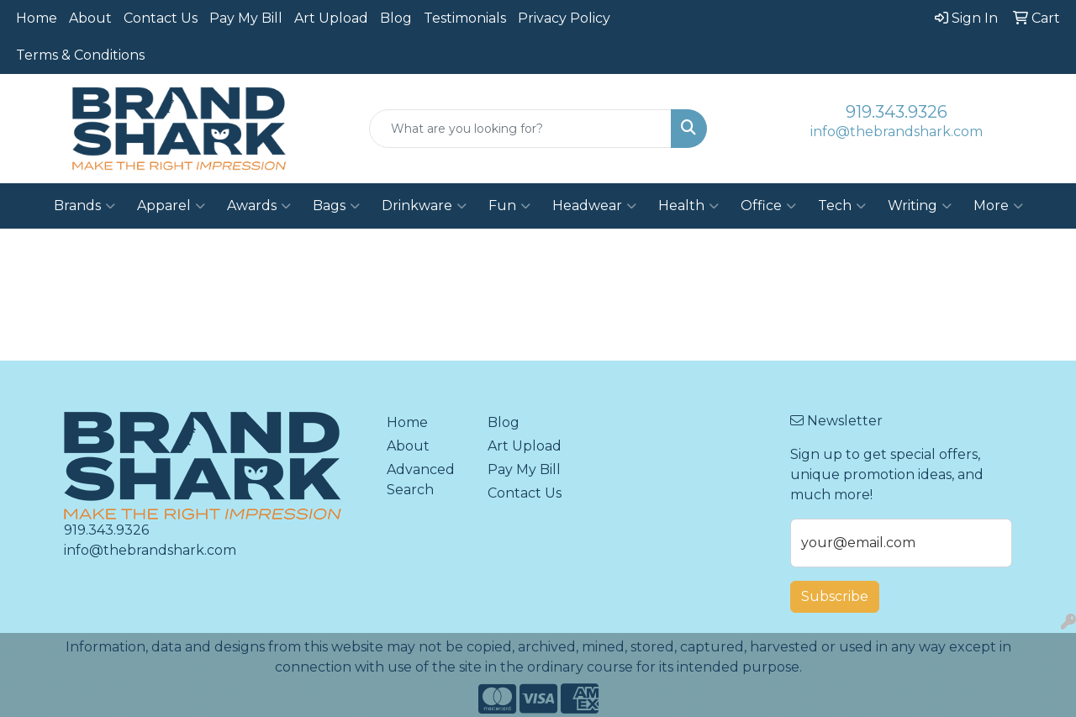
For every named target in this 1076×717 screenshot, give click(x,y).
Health (688, 206)
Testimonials (465, 18)
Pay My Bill (245, 18)
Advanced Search (421, 479)
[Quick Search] (520, 128)
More (998, 206)
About (90, 18)
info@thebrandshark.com (896, 132)
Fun (509, 206)
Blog (396, 18)
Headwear (594, 206)
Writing (920, 206)
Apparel (171, 206)
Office (768, 206)
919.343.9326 (896, 112)
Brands (84, 206)
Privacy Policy (564, 18)
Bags (336, 206)
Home (36, 18)
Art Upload (331, 18)
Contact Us (161, 18)
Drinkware (424, 206)
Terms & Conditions (80, 55)
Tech (842, 206)
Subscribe (834, 596)
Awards (259, 206)
